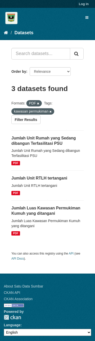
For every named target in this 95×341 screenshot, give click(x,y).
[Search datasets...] (40, 54)
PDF (15, 163)
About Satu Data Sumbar (23, 286)
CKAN (12, 317)
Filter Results (26, 120)
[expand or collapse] (87, 17)
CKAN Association (18, 299)
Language (12, 325)
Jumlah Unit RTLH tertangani (39, 178)
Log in (84, 4)
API (71, 253)
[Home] (6, 32)
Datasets (23, 32)
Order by (18, 71)
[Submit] (77, 54)
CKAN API (12, 293)
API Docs (17, 258)
